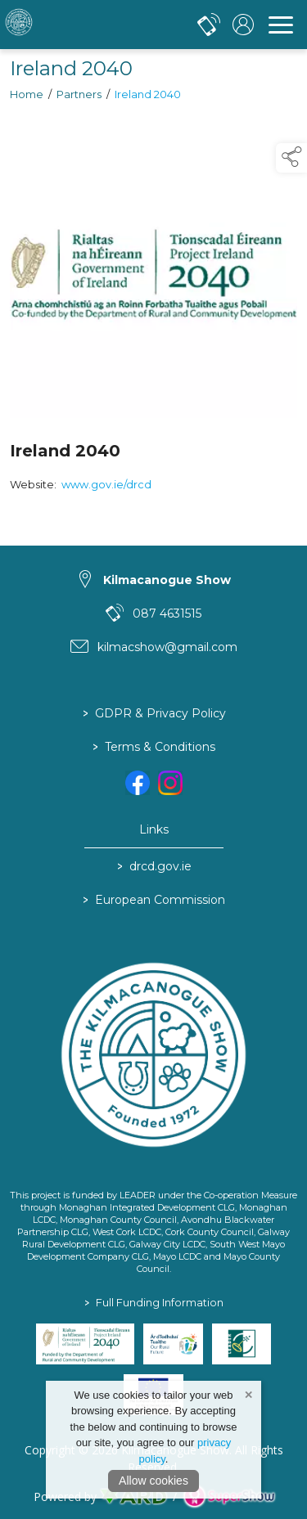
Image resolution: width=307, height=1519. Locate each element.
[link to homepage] (77, 24)
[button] (291, 158)
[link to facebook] (137, 783)
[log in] (243, 24)
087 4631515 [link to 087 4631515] (167, 613)
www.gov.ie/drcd (106, 486)
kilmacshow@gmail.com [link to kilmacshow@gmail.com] (167, 647)
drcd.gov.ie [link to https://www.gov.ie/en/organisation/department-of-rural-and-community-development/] (153, 866)
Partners (79, 96)
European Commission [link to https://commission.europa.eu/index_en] (154, 900)
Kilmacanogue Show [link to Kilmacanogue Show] (167, 580)
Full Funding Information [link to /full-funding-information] (153, 1303)
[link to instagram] (170, 783)
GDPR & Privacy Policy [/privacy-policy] (153, 713)
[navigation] (281, 24)
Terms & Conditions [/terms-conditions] (154, 747)
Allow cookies (153, 1480)
